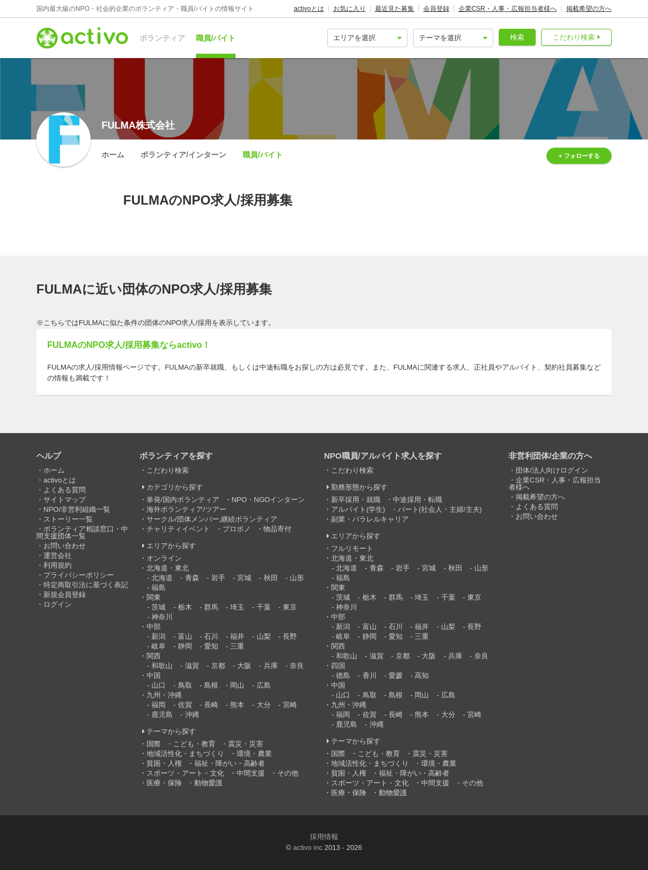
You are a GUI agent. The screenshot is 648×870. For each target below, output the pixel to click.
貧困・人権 (164, 763)
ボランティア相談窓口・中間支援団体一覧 (82, 532)
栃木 (185, 607)
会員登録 (436, 8)
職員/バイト (216, 38)
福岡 (158, 705)
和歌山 (162, 666)
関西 (154, 656)
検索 (517, 37)
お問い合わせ (64, 546)
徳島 (343, 675)
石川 (211, 636)
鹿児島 (162, 714)
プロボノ (237, 529)
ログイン (57, 604)
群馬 (211, 607)
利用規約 (57, 565)
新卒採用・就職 (355, 500)
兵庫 (271, 666)
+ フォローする (578, 156)
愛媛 (396, 675)
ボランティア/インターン (183, 154)
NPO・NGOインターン (269, 500)
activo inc (307, 847)
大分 (264, 705)
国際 (154, 744)
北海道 (162, 578)
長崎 (211, 705)
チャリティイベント (178, 529)
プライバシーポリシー (78, 575)
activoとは (308, 8)
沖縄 (192, 714)
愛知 (211, 646)
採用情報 (324, 837)
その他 (287, 773)
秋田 (271, 578)
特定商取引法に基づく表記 (85, 585)
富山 (185, 636)
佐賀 (185, 705)
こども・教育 (194, 744)
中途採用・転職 (417, 500)
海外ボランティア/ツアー (186, 509)
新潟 (158, 636)
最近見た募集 (394, 8)
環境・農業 (254, 754)
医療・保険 (164, 783)
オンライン (164, 558)
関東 (154, 597)
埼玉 (237, 607)
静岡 (185, 646)
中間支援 (251, 773)
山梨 (264, 636)
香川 (370, 675)
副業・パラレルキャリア (370, 519)
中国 (154, 675)
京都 (218, 666)
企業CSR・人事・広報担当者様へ (508, 8)
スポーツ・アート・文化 (185, 773)
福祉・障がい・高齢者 (229, 763)
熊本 (237, 705)
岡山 (237, 685)
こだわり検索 (573, 37)
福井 (237, 636)
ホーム (112, 154)
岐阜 (158, 646)
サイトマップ (64, 500)
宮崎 (290, 705)
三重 (237, 646)
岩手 (218, 578)
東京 (290, 607)
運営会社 (57, 555)
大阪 (244, 666)
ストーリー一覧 (68, 519)
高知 (422, 675)
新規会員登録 (64, 594)
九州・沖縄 (164, 695)
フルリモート (352, 548)
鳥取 (185, 685)
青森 (192, 578)
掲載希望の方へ (589, 8)
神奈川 (162, 617)
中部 (154, 627)
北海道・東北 (168, 568)
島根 (211, 685)
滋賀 (192, 666)
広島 (264, 685)
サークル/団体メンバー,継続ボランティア (212, 519)
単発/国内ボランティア (183, 500)
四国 (338, 666)
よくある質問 (64, 490)
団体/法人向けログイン (552, 470)
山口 (158, 685)
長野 (290, 636)
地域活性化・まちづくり (185, 754)
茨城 (158, 607)
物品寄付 (277, 529)
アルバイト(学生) (358, 509)
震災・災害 (245, 744)
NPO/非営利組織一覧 (76, 509)
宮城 (244, 578)
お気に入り (349, 8)
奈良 (297, 666)
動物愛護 (208, 783)
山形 (297, 578)
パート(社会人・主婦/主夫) (440, 509)
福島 (158, 587)
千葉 (264, 607)
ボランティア (162, 38)
